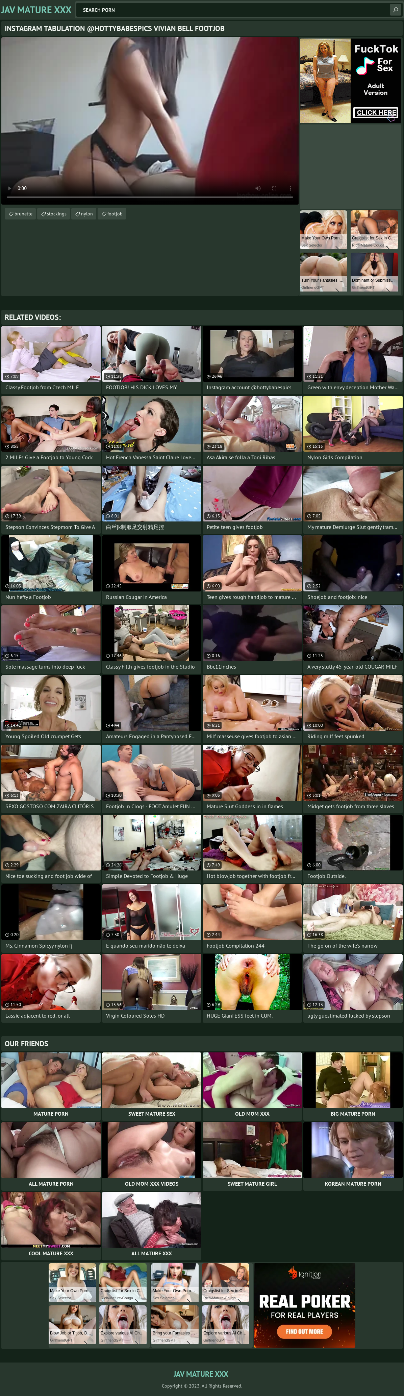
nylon (87, 214)
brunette (23, 214)
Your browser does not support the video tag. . (150, 121)
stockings (57, 214)
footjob (115, 214)
